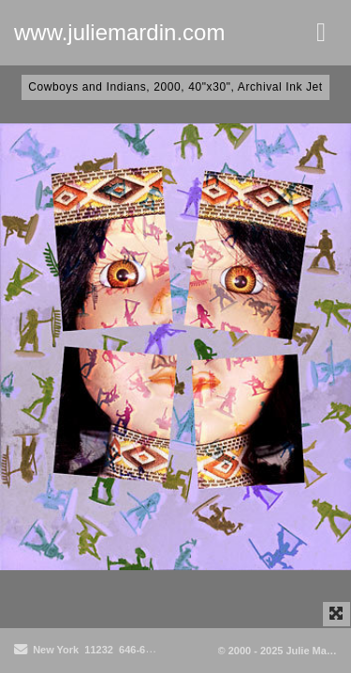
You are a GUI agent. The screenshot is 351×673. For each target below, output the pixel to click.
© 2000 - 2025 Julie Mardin (282, 650)
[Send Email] (20, 650)
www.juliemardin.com (119, 32)
